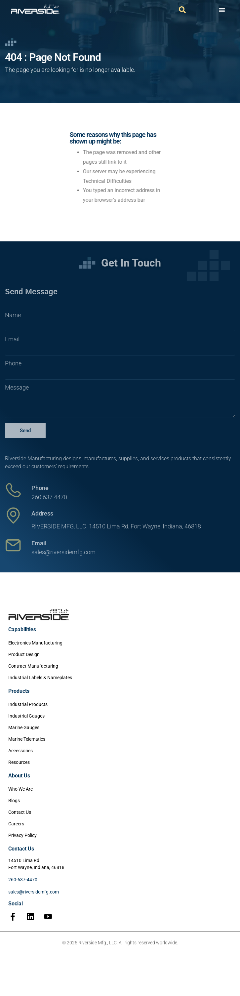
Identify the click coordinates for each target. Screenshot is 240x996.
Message (17, 388)
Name (13, 315)
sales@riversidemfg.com (33, 891)
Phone (13, 363)
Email (12, 339)
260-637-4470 (22, 879)
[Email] (13, 545)
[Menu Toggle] (222, 10)
